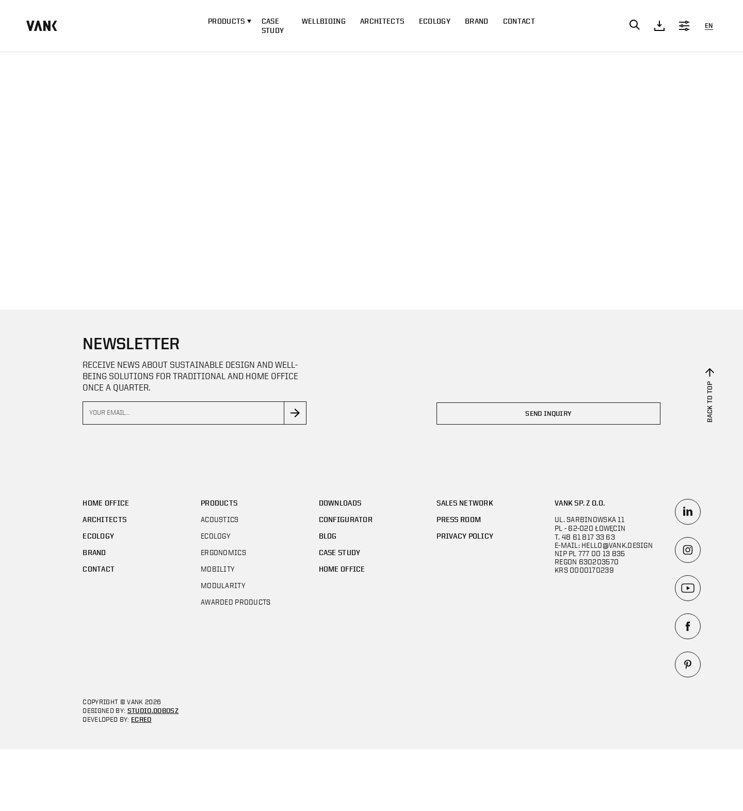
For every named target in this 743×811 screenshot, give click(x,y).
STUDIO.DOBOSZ (153, 710)
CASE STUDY (273, 25)
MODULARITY (223, 585)
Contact (519, 21)
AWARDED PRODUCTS (235, 602)
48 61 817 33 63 (588, 537)
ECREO (141, 719)
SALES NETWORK (465, 503)
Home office (106, 503)
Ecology (434, 21)
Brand (477, 21)
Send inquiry (548, 413)
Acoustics (220, 519)
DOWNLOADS (340, 503)
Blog (328, 536)
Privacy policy (465, 536)
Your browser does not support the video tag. (371, 178)
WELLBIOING (324, 21)
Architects (382, 21)
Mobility (218, 569)
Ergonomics (223, 552)
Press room (459, 519)
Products (219, 503)
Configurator (346, 519)
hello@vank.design (617, 545)
